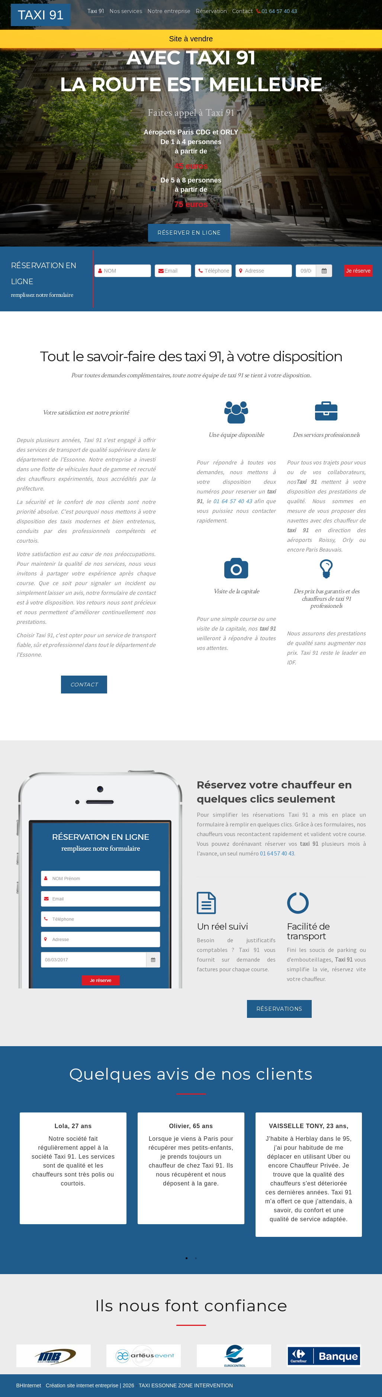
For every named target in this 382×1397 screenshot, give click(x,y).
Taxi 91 (95, 11)
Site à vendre (191, 39)
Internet (28, 1385)
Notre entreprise (168, 11)
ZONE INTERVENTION (205, 1385)
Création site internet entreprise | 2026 (91, 1385)
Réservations (279, 1009)
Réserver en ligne (189, 232)
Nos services (125, 11)
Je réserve (358, 271)
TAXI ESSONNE (158, 1385)
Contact (242, 11)
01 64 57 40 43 (279, 11)
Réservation (211, 11)
